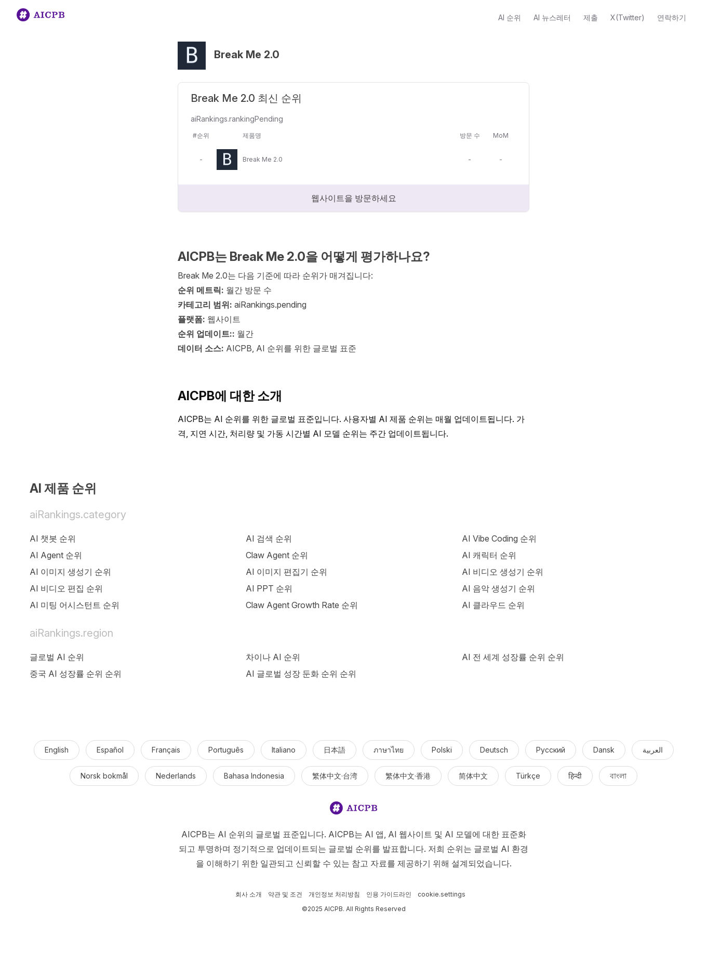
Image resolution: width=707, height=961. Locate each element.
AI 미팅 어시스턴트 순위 (74, 605)
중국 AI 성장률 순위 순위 (76, 673)
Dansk (604, 749)
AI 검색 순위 (269, 538)
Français (166, 749)
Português (226, 749)
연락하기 (671, 17)
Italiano (284, 749)
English (57, 749)
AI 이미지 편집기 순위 (286, 572)
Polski (442, 749)
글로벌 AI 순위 (57, 657)
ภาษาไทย (388, 749)
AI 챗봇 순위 (53, 538)
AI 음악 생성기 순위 (498, 588)
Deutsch (494, 749)
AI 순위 (509, 17)
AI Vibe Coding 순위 (499, 538)
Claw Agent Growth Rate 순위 (302, 605)
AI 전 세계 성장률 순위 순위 (513, 657)
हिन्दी (575, 775)
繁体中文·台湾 (334, 775)
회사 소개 (248, 894)
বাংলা (618, 775)
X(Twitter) (627, 17)
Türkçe (528, 775)
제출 (590, 17)
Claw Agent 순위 (277, 555)
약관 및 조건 (285, 894)
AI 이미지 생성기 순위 (70, 572)
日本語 (334, 749)
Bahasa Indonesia (254, 775)
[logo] (354, 810)
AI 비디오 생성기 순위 (502, 572)
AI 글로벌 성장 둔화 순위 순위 (301, 673)
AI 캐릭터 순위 (489, 555)
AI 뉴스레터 (552, 17)
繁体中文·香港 (408, 775)
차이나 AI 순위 (273, 657)
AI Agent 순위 (56, 555)
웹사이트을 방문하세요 (353, 198)
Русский (550, 749)
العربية (653, 749)
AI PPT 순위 (269, 588)
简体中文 (473, 775)
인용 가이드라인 (388, 894)
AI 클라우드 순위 (493, 605)
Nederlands (176, 775)
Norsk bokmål (104, 775)
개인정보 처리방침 (334, 894)
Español (110, 749)
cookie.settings (441, 894)
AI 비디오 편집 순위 (66, 588)
